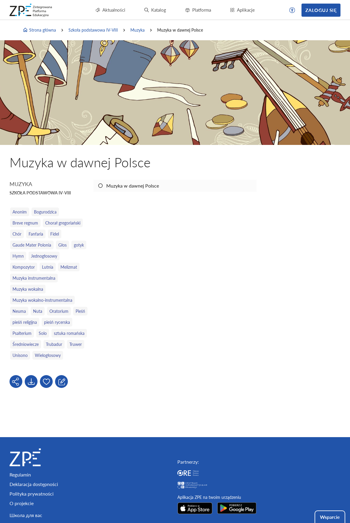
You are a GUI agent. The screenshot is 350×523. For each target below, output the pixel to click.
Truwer (75, 344)
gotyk (79, 244)
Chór (16, 233)
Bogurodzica (45, 211)
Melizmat (68, 267)
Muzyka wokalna (27, 289)
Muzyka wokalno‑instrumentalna (42, 300)
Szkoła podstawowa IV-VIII (93, 30)
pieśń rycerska (57, 322)
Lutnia (47, 267)
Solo (43, 333)
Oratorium (58, 311)
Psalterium (22, 333)
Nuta (37, 311)
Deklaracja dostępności (34, 484)
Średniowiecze (25, 344)
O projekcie (22, 503)
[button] (292, 10)
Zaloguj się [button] (321, 10)
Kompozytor (23, 267)
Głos (62, 244)
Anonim (19, 211)
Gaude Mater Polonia (31, 244)
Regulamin (20, 474)
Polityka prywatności (32, 493)
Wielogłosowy (48, 355)
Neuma (19, 311)
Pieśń (80, 311)
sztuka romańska (69, 333)
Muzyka (137, 30)
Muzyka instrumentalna (33, 278)
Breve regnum (25, 222)
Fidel (54, 233)
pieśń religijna (24, 322)
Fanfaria (36, 233)
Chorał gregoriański (62, 222)
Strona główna (39, 30)
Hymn (18, 256)
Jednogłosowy (44, 256)
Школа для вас (26, 515)
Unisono (20, 355)
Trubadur (54, 344)
